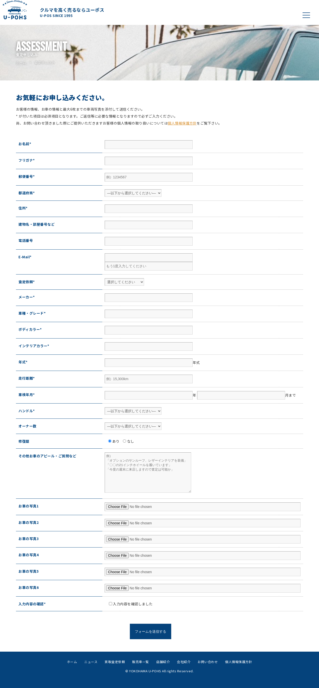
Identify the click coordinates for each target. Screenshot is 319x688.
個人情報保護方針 (182, 123)
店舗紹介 (163, 669)
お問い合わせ (208, 669)
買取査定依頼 (115, 669)
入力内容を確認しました (129, 611)
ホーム (21, 62)
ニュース (90, 669)
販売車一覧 (140, 669)
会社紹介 (183, 669)
